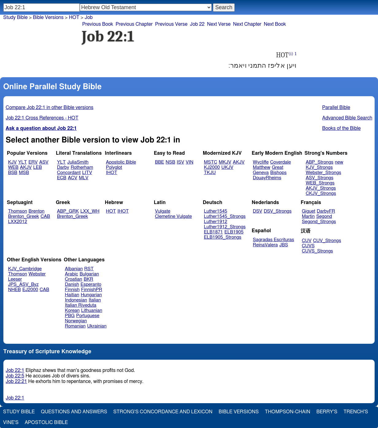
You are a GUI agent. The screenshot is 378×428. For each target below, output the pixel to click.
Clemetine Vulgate (173, 216)
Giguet (308, 211)
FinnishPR (91, 289)
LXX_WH (89, 211)
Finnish (72, 289)
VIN (189, 162)
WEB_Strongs (320, 183)
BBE (159, 162)
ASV (43, 162)
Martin (308, 216)
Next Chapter (247, 24)
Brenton (36, 211)
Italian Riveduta (80, 305)
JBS (283, 245)
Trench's (355, 411)
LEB (37, 167)
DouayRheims (267, 178)
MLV (83, 178)
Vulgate (162, 211)
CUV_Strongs (327, 240)
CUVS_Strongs (317, 251)
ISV (180, 162)
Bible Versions (48, 17)
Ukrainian (96, 326)
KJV (12, 162)
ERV (33, 162)
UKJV (227, 167)
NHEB (14, 289)
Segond (324, 216)
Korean (72, 310)
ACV (72, 178)
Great (277, 167)
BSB (12, 172)
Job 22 (197, 24)
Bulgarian (89, 274)
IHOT (111, 172)
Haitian (72, 295)
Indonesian (76, 300)
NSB (170, 162)
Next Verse (219, 24)
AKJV (26, 167)
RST (89, 269)
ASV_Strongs (319, 178)
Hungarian (91, 295)
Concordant (69, 172)
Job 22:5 (15, 375)
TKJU (210, 172)
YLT (22, 162)
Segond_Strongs (319, 221)
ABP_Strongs (319, 162)
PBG (70, 315)
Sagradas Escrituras (273, 239)
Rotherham (82, 167)
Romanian (75, 326)
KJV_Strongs (319, 167)
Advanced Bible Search (347, 118)
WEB (13, 167)
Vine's (10, 422)
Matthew (261, 167)
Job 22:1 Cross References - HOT (42, 118)
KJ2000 (212, 167)
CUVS (308, 246)
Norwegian (76, 321)
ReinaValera (265, 245)
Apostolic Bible (46, 422)
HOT (74, 17)
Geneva (261, 172)
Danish (72, 284)
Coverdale (280, 162)
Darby (63, 167)
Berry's (326, 411)
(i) (291, 53)
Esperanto (91, 284)
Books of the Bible (341, 128)
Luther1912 (215, 221)
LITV (87, 172)
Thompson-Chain (287, 411)
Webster (37, 274)
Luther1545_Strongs (225, 216)
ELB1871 (213, 232)
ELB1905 (234, 232)
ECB (61, 178)
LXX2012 (17, 221)
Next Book (275, 24)
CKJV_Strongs (321, 193)
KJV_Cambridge (25, 269)
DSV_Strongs (278, 211)
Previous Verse (171, 24)
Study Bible (15, 17)
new (339, 162)
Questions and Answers (74, 411)
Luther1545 (215, 211)
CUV (307, 240)
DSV (257, 211)
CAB (45, 216)
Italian (95, 300)
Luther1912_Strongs (225, 227)
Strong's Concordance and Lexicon (162, 411)
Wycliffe (260, 162)
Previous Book (97, 24)
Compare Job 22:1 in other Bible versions (50, 107)
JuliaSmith (77, 162)
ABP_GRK (68, 211)
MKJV (225, 162)
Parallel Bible (336, 107)
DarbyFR (326, 211)
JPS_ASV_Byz (23, 284)
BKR (88, 279)
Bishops (278, 172)
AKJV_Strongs (321, 188)
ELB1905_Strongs (222, 237)
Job (89, 17)
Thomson (17, 211)
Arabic (71, 274)
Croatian (73, 279)
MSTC (210, 162)
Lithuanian (91, 310)
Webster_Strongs (323, 172)
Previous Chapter (134, 24)
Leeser (15, 279)
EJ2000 (30, 289)
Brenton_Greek (23, 216)
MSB (24, 172)
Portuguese (87, 315)
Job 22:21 (16, 381)
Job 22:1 (15, 370)
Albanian (74, 269)
